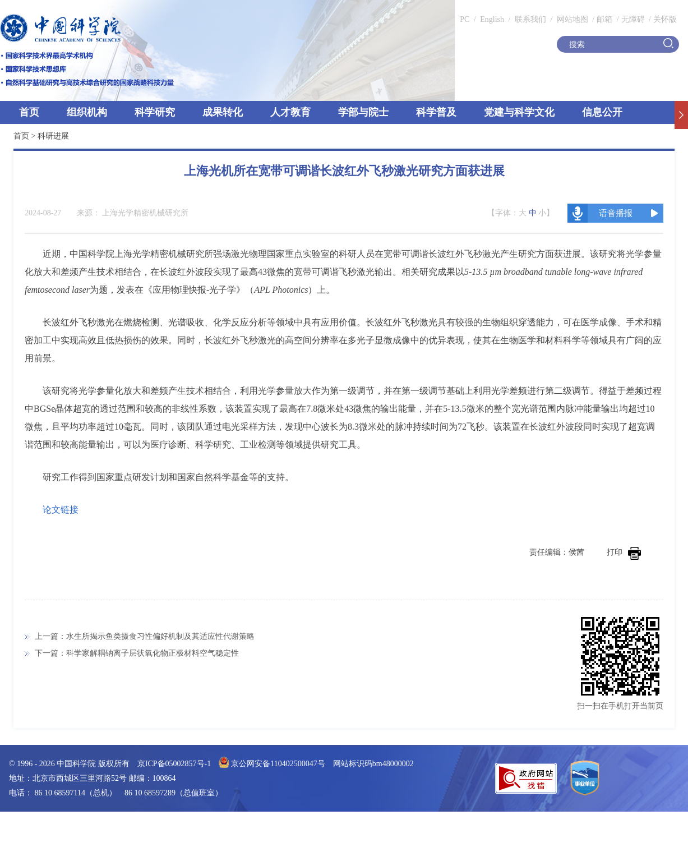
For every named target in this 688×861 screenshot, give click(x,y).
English (492, 19)
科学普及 (436, 112)
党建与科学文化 (519, 112)
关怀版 (665, 19)
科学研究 (155, 112)
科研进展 (53, 136)
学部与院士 (363, 112)
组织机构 (87, 112)
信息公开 (602, 112)
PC (464, 19)
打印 (624, 552)
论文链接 (61, 509)
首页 (29, 112)
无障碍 (633, 19)
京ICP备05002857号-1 (174, 763)
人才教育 (290, 112)
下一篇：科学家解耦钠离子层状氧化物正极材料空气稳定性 (137, 653)
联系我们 (530, 19)
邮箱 (604, 19)
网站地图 (571, 19)
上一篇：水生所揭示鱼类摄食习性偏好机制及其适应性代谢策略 (145, 636)
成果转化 (222, 112)
